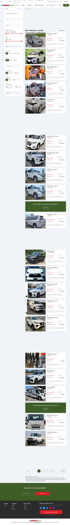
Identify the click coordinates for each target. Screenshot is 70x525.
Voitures (17, 5)
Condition (7, 51)
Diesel (10, 79)
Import (18, 53)
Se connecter (66, 1)
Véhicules (30, 8)
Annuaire (31, 0)
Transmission (8, 70)
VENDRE (66, 5)
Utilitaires (30, 5)
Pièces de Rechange (39, 5)
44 (52, 471)
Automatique (16, 72)
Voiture (7, 60)
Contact (25, 0)
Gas (18, 79)
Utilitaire (15, 60)
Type (6, 58)
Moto (11, 60)
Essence (14, 79)
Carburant (8, 77)
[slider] (6, 33)
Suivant (63, 471)
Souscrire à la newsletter (50, 512)
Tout (7, 53)
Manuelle (11, 72)
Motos (23, 5)
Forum (19, 0)
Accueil (26, 8)
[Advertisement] (13, 105)
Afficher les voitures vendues (11, 13)
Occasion (14, 53)
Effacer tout (20, 8)
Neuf (10, 53)
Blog (15, 0)
